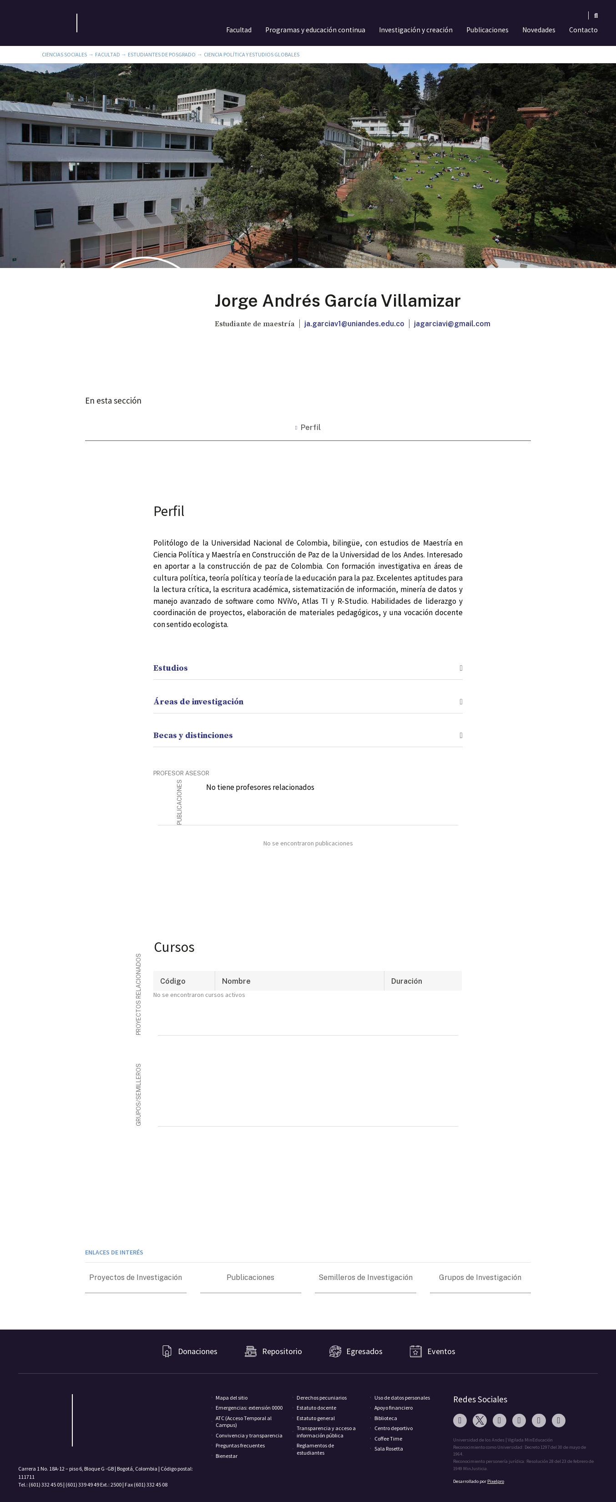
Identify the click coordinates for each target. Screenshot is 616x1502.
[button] (308, 662)
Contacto (583, 29)
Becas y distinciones (193, 735)
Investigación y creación (416, 29)
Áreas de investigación (198, 702)
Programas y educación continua (315, 29)
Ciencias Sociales (64, 54)
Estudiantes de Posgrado (162, 54)
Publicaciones (487, 29)
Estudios (170, 668)
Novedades (538, 29)
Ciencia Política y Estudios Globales (251, 54)
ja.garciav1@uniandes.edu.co (354, 323)
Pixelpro (495, 1481)
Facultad (239, 29)
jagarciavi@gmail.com (452, 323)
